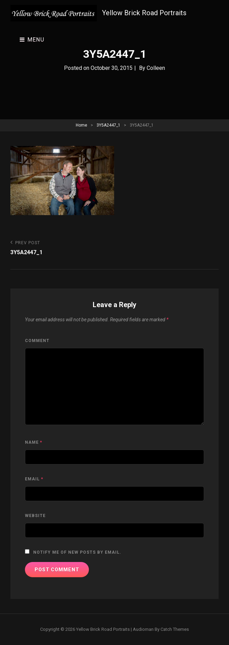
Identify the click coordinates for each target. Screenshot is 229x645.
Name (33, 442)
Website (35, 515)
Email (34, 479)
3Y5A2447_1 (108, 125)
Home (81, 125)
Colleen (156, 68)
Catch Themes (175, 629)
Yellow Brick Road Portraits (144, 13)
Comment (37, 340)
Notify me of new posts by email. (77, 552)
